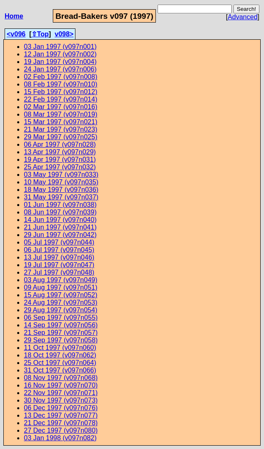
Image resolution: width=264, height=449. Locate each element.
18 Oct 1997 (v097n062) (60, 355)
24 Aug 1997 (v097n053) (60, 302)
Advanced (242, 16)
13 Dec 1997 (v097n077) (61, 415)
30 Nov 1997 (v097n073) (61, 400)
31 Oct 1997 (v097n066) (60, 370)
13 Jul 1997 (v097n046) (59, 257)
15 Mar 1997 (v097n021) (60, 121)
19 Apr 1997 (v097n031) (60, 159)
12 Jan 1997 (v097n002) (60, 54)
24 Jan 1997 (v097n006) (60, 69)
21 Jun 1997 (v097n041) (60, 227)
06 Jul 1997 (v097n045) (59, 249)
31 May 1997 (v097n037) (61, 197)
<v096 (16, 34)
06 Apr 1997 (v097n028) (60, 144)
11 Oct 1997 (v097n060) (60, 347)
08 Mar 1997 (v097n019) (60, 114)
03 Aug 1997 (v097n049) (60, 279)
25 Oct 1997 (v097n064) (60, 362)
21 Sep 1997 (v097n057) (61, 332)
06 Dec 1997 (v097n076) (61, 407)
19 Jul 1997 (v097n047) (59, 264)
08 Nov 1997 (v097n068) (61, 377)
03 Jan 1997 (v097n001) (60, 46)
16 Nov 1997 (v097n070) (61, 385)
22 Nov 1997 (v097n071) (61, 392)
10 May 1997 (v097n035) (61, 182)
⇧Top (40, 34)
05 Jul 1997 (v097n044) (59, 242)
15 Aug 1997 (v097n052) (60, 294)
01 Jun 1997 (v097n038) (60, 204)
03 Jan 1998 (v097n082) (60, 437)
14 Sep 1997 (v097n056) (61, 325)
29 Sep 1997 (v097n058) (61, 340)
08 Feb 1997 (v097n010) (60, 84)
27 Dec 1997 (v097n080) (61, 430)
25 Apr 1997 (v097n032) (60, 167)
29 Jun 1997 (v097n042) (60, 234)
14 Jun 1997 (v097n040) (60, 219)
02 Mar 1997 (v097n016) (60, 106)
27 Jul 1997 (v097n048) (59, 272)
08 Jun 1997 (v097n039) (60, 212)
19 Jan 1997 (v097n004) (60, 61)
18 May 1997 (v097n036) (61, 189)
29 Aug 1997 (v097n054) (60, 310)
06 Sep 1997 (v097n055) (61, 317)
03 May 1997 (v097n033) (61, 174)
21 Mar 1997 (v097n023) (60, 129)
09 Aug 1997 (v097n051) (60, 287)
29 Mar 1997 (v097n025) (60, 136)
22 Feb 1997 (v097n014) (60, 99)
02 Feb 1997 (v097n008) (60, 76)
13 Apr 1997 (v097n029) (60, 152)
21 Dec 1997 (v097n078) (61, 422)
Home (14, 16)
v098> (64, 34)
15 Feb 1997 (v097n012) (60, 91)
